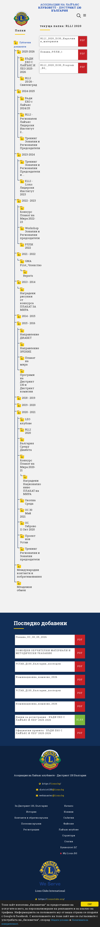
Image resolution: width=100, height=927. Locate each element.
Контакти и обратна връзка (31, 817)
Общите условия (60, 920)
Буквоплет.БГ (68, 847)
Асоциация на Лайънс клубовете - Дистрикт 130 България (59, 7)
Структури (68, 835)
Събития (68, 817)
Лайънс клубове (69, 829)
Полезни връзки (31, 823)
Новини (69, 811)
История (31, 811)
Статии (68, 841)
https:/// (50, 783)
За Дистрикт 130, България (31, 805)
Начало (68, 805)
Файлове (68, 823)
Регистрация (31, 829)
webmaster (50, 795)
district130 (50, 789)
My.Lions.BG (68, 853)
